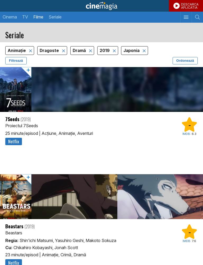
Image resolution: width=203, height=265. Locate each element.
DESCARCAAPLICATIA (190, 6)
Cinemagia (101, 6)
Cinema (10, 17)
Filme (38, 17)
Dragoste (50, 50)
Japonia (132, 50)
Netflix (13, 141)
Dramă (80, 50)
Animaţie (17, 50)
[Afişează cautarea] (197, 17)
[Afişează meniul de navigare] (186, 17)
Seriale (55, 17)
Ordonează (185, 61)
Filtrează (16, 61)
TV (25, 17)
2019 (105, 50)
